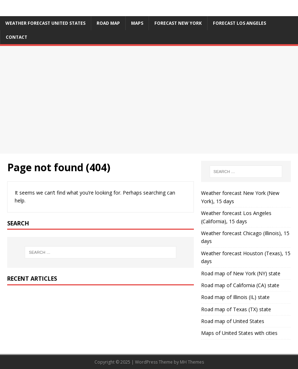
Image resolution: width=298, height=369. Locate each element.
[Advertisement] (149, 100)
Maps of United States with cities (239, 333)
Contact (16, 37)
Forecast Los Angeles (239, 23)
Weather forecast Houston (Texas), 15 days (245, 257)
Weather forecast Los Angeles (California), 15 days (236, 217)
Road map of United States (232, 321)
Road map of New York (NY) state (240, 273)
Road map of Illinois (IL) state (235, 297)
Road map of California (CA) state (240, 285)
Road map (108, 23)
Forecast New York (178, 23)
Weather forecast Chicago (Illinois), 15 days (245, 237)
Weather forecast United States (45, 23)
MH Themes (192, 362)
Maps (137, 23)
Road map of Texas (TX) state (236, 309)
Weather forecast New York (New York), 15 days (240, 197)
